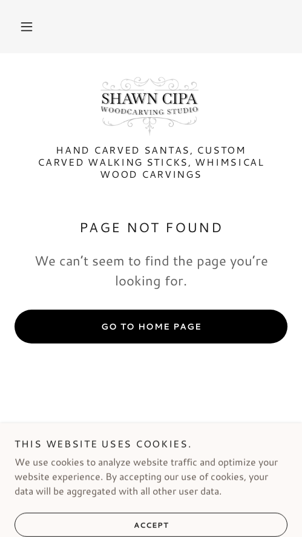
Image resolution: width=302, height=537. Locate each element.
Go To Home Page (151, 327)
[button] (27, 27)
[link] (151, 106)
